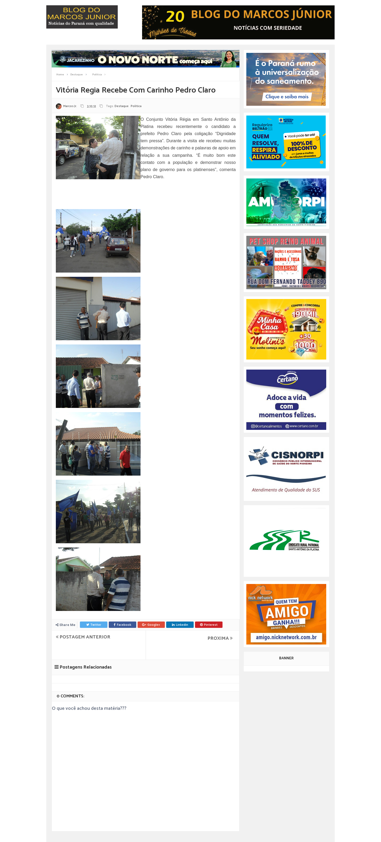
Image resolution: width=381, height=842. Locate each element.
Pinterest (208, 624)
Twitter (93, 624)
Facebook (122, 624)
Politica (136, 106)
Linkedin (180, 624)
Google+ (151, 624)
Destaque (122, 106)
